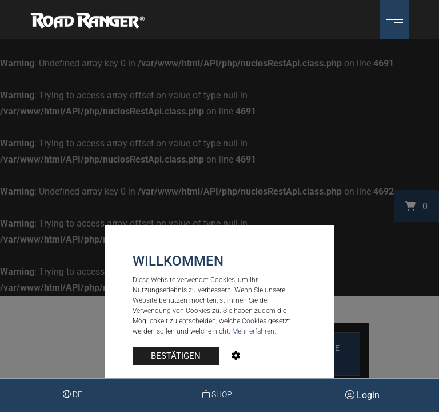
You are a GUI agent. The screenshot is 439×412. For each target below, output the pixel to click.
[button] (394, 19)
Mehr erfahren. (254, 331)
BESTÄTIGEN (176, 356)
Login (362, 395)
